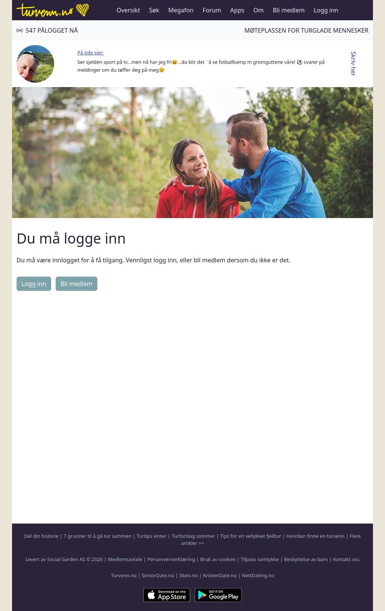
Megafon (180, 10)
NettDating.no (258, 575)
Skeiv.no (188, 575)
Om (258, 10)
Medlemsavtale (125, 559)
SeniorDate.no (158, 575)
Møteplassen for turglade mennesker (306, 30)
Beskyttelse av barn (306, 559)
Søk (154, 10)
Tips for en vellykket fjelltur (250, 536)
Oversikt (128, 10)
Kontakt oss (346, 559)
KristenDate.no (220, 575)
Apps (237, 10)
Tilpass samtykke (260, 559)
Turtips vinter (151, 536)
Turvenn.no (123, 575)
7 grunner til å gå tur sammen (97, 536)
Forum (212, 10)
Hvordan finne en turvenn (315, 536)
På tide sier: (90, 52)
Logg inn (326, 10)
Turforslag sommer (193, 536)
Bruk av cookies (218, 559)
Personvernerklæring (171, 559)
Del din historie (41, 536)
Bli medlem (289, 10)
